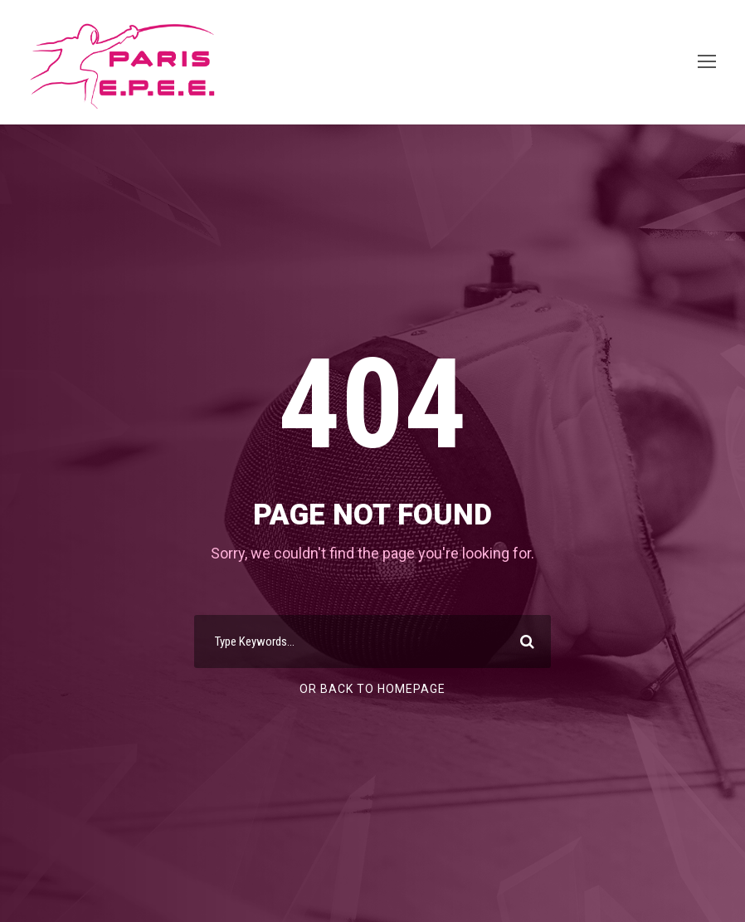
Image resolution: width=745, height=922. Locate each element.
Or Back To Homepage (372, 688)
